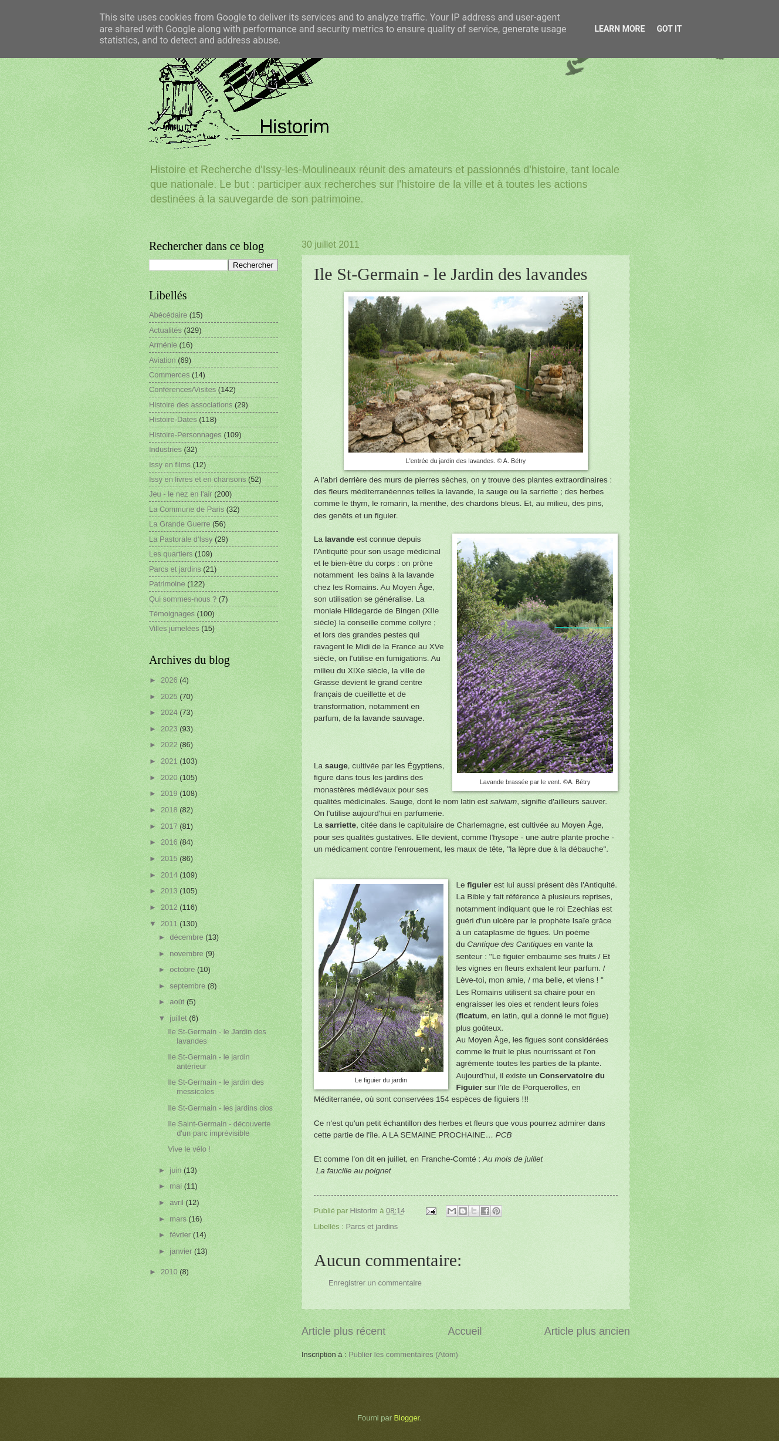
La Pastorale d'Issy (180, 539)
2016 (170, 842)
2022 (170, 744)
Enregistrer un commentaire (375, 1282)
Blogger (407, 1417)
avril (177, 1202)
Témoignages (172, 613)
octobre (183, 969)
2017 (170, 826)
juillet (179, 1018)
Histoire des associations (190, 404)
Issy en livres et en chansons (197, 479)
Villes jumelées (174, 628)
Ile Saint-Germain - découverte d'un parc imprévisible (219, 1128)
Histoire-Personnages (185, 434)
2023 (170, 728)
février (181, 1234)
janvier (182, 1251)
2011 (170, 923)
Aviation (162, 360)
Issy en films (170, 464)
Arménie (163, 344)
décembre (187, 937)
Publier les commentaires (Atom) (403, 1354)
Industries (165, 449)
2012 (170, 907)
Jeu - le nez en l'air (180, 494)
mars (179, 1218)
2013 (170, 890)
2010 (170, 1271)
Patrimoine (167, 583)
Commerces (169, 374)
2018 (170, 809)
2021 (170, 761)
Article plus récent (343, 1331)
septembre (188, 985)
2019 (170, 793)
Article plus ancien (587, 1331)
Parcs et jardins (372, 1226)
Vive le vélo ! (189, 1149)
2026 (170, 680)
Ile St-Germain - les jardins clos (220, 1107)
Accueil (465, 1331)
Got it (669, 28)
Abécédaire (168, 315)
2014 (170, 874)
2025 (170, 696)
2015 (170, 858)
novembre (187, 953)
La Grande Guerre (180, 523)
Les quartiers (170, 553)
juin (177, 1170)
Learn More (619, 28)
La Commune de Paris (186, 509)
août (178, 1001)
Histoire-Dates (173, 419)
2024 (170, 712)
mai (177, 1186)
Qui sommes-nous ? (182, 599)
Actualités (165, 330)
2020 (170, 777)
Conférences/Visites (182, 389)
